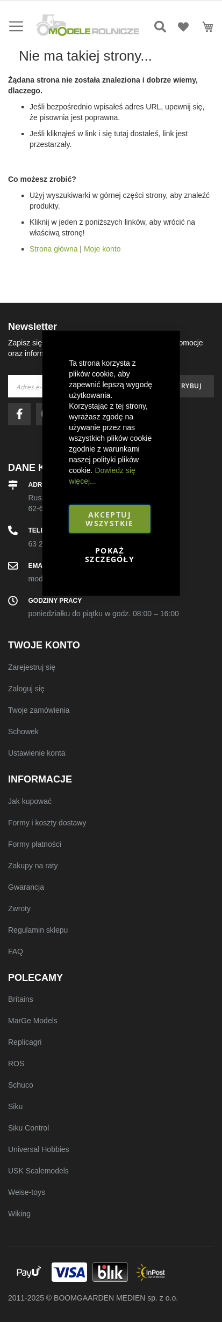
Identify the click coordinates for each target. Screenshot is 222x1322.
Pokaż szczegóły (109, 554)
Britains (20, 999)
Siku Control (28, 1128)
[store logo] (87, 25)
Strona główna (54, 249)
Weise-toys (26, 1192)
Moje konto (102, 249)
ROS (16, 1063)
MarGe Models (33, 1020)
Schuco (20, 1085)
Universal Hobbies (38, 1149)
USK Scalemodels (38, 1170)
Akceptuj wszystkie (109, 518)
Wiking (19, 1213)
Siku (15, 1106)
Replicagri (24, 1042)
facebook (22, 414)
